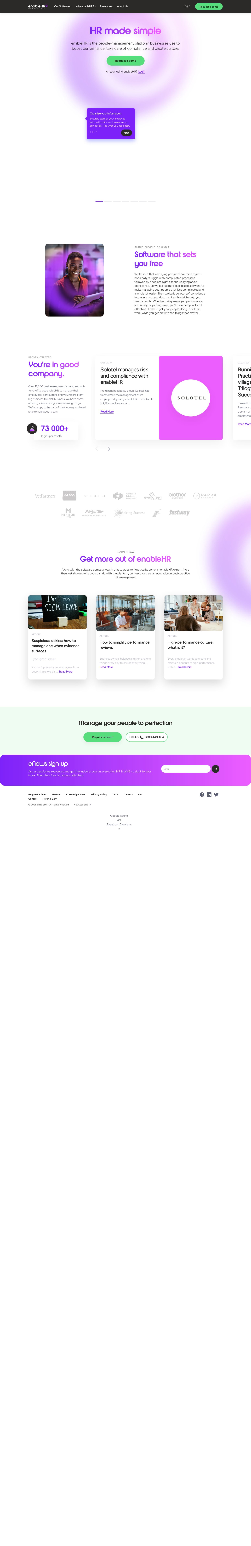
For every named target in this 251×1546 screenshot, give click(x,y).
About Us (122, 6)
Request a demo (209, 6)
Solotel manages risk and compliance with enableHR (129, 375)
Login (187, 6)
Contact (32, 798)
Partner (56, 794)
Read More (107, 411)
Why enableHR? (85, 6)
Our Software (62, 6)
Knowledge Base (75, 794)
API (140, 794)
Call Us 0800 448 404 (146, 737)
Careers (128, 794)
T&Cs (115, 794)
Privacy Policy (99, 794)
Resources (106, 6)
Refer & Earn (50, 798)
